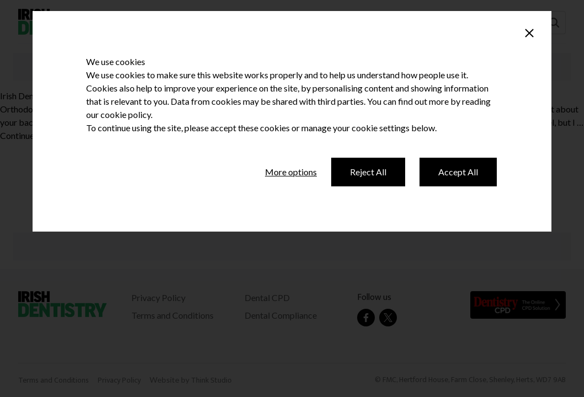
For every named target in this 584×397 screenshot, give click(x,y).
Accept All (458, 172)
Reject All (368, 172)
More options (291, 172)
